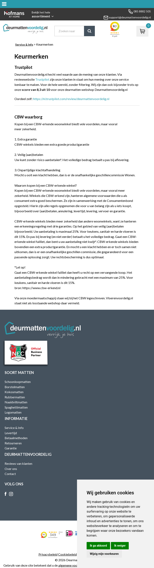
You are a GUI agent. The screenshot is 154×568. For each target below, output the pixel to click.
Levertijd (11, 433)
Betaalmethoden (16, 438)
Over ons (11, 469)
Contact (10, 474)
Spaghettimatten (16, 407)
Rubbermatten (15, 397)
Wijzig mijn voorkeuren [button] (104, 553)
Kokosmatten (14, 392)
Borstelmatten (15, 387)
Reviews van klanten (18, 463)
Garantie (11, 448)
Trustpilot (42, 79)
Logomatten (13, 412)
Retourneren (13, 443)
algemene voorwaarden (74, 565)
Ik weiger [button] (120, 545)
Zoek (89, 31)
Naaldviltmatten (16, 402)
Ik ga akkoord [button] (98, 545)
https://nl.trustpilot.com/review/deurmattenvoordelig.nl (71, 99)
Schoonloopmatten (18, 382)
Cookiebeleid (67, 554)
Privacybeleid (48, 554)
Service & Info (24, 44)
